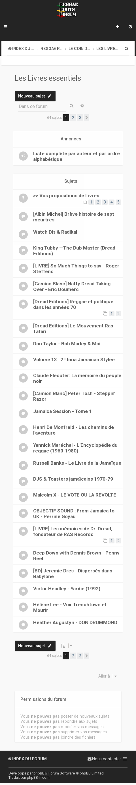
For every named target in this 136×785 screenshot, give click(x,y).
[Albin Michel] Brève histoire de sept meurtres (73, 217)
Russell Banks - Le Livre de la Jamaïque (77, 463)
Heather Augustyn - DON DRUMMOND (75, 622)
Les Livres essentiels (48, 78)
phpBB (38, 773)
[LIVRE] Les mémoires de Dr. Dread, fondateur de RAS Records (72, 531)
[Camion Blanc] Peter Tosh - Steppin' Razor (74, 396)
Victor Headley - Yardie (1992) (66, 588)
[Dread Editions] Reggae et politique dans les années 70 (73, 304)
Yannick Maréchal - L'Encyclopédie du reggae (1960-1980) (75, 448)
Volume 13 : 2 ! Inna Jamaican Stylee (74, 359)
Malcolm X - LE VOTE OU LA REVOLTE (74, 495)
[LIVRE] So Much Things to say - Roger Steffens (76, 268)
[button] (86, 117)
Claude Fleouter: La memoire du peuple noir (77, 378)
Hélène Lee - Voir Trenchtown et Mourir (70, 607)
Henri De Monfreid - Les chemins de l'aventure (73, 430)
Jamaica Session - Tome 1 (62, 411)
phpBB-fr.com (38, 777)
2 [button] (73, 117)
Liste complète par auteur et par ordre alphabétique (76, 156)
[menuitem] (130, 27)
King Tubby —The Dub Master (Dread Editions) (74, 250)
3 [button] (80, 117)
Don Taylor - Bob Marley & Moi (66, 343)
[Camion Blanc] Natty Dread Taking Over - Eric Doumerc (71, 286)
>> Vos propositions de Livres (66, 195)
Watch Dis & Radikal (55, 232)
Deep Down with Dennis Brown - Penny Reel (76, 555)
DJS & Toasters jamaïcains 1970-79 (73, 479)
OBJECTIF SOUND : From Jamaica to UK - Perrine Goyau (73, 513)
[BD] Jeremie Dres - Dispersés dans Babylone (72, 573)
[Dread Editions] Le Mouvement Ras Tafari (73, 328)
